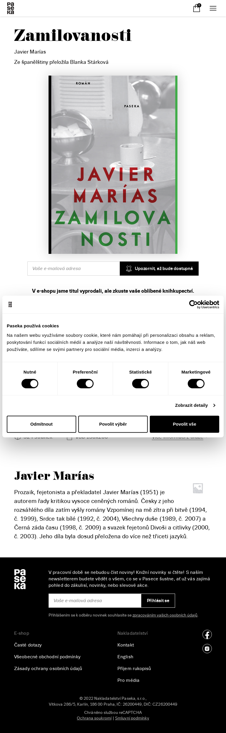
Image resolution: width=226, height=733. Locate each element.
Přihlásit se (158, 600)
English (125, 656)
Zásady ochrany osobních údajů (48, 668)
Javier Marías (30, 52)
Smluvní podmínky (132, 718)
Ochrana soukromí (94, 718)
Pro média (128, 680)
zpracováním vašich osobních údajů (164, 615)
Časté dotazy (28, 645)
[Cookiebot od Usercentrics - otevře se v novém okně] (193, 304)
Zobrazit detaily (191, 405)
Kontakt (125, 645)
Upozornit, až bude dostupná (159, 268)
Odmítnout (41, 424)
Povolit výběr (113, 424)
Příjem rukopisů (134, 668)
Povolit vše (184, 424)
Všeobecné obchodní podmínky (47, 656)
